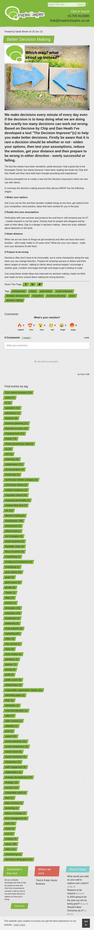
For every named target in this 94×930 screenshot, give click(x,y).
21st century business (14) (18, 392)
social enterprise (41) (15, 741)
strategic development (17, 296)
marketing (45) (12, 633)
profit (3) (9, 674)
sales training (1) (13, 721)
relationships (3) (13, 685)
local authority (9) (14, 628)
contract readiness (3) (16, 490)
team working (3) (13, 803)
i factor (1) (10, 592)
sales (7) (9, 716)
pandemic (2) (11, 659)
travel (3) (9, 828)
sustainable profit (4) (15, 792)
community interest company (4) (21, 480)
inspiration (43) (12, 613)
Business (40, 884)
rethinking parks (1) (15, 695)
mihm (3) (9, 639)
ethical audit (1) (13, 531)
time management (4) (16, 818)
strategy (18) (11, 782)
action (72, 296)
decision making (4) (15, 515)
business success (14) (16, 428)
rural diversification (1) (16, 710)
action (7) (10, 397)
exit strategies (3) (14, 536)
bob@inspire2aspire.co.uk (69, 20)
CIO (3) (8, 454)
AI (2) (8, 403)
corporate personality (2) (17, 500)
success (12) (11, 787)
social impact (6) (13, 751)
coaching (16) (12, 459)
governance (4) (12, 582)
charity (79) (10, 438)
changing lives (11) (14, 433)
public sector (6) (13, 680)
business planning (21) (16, 423)
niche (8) (9, 649)
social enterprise (64, 291)
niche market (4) (13, 654)
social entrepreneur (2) (16, 746)
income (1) (10, 603)
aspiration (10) (12, 408)
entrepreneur (18, 291)
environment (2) (13, 526)
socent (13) (10, 736)
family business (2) (14, 541)
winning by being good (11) (18, 859)
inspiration (38, 296)
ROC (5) (9, 700)
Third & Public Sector (46, 880)
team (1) (9, 798)
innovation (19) (12, 608)
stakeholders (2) (13, 772)
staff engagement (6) (15, 767)
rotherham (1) (12, 705)
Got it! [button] (86, 923)
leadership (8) (12, 623)
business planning (56, 296)
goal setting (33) (13, 572)
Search (81, 4)
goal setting (46, 291)
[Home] (25, 13)
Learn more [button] (19, 925)
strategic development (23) (18, 777)
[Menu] (87, 5)
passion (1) (10, 664)
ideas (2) (9, 598)
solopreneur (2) (13, 762)
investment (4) (12, 618)
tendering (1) (11, 808)
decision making (14, 300)
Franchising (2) (12, 556)
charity (32, 291)
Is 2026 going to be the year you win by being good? (77, 900)
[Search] (62, 4)
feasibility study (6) (14, 546)
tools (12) (10, 823)
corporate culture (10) (16, 495)
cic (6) (8, 449)
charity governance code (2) (19, 444)
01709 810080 (79, 16)
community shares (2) (16, 485)
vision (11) (10, 849)
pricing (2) (10, 669)
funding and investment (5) (18, 562)
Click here (19, 906)
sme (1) (9, 731)
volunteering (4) (13, 854)
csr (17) (9, 510)
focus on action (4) (14, 551)
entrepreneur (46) (14, 521)
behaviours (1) (12, 413)
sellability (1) (11, 726)
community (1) (12, 474)
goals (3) (9, 577)
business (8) (11, 418)
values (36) (10, 844)
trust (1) (9, 834)
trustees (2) (11, 839)
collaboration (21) (14, 464)
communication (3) (14, 469)
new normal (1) (12, 644)
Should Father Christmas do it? (76, 910)
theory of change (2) (15, 813)
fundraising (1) (12, 567)
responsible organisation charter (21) (23, 690)
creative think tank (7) (16, 505)
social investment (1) (15, 757)
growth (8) (10, 587)
